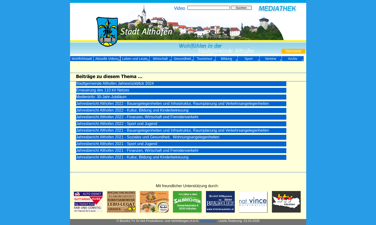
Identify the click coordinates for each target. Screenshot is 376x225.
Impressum (208, 221)
